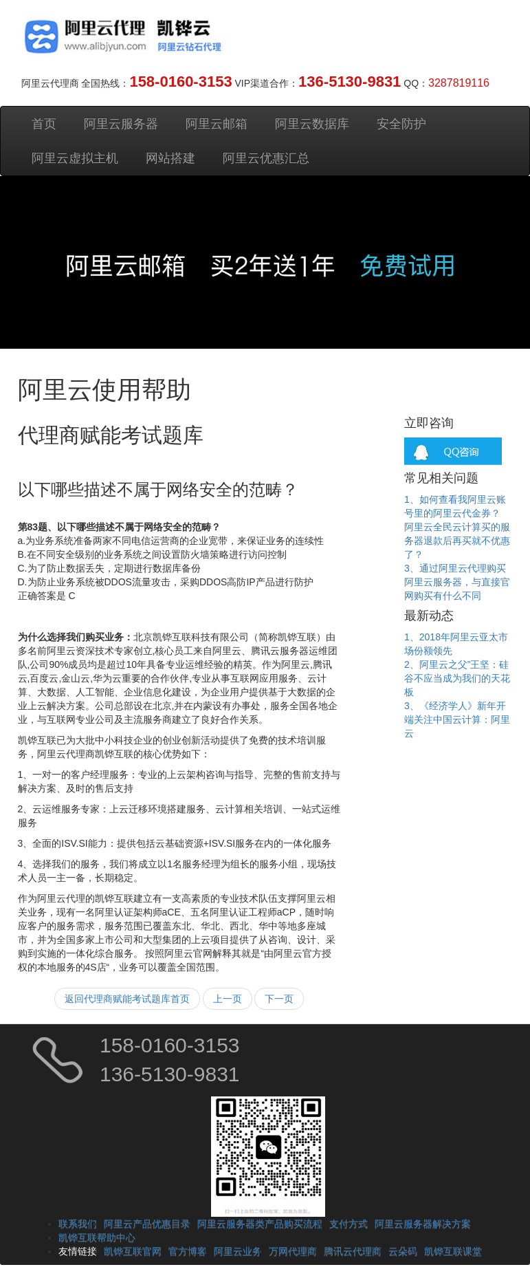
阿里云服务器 (121, 124)
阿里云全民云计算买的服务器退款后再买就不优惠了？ (457, 540)
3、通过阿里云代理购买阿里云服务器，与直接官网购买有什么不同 (457, 582)
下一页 (279, 998)
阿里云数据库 (312, 124)
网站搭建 (170, 158)
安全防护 (401, 124)
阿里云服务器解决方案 (423, 1223)
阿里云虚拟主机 (75, 158)
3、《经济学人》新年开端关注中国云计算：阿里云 (457, 719)
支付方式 (348, 1223)
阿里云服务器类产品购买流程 (259, 1223)
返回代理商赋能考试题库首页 (127, 998)
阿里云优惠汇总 (266, 158)
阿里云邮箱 (216, 124)
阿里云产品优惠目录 (147, 1223)
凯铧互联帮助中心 (96, 1237)
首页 (44, 124)
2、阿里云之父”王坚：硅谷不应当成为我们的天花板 (457, 678)
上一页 (227, 998)
